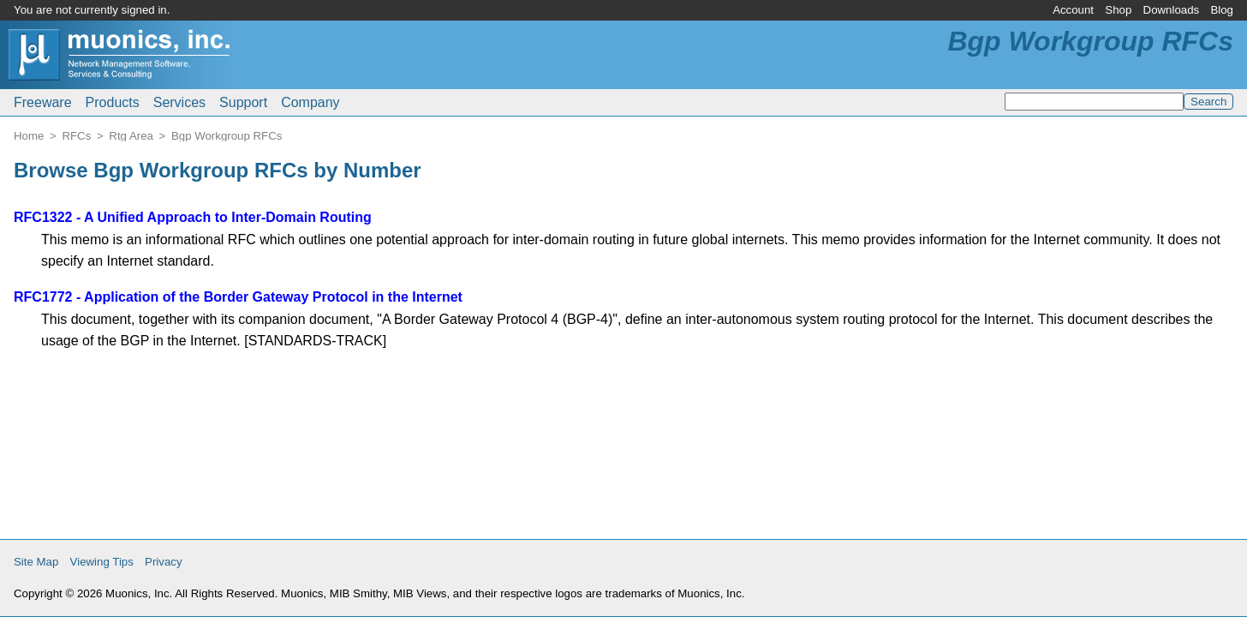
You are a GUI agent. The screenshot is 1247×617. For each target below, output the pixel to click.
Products (113, 102)
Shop (1118, 9)
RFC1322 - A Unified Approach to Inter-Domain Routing (193, 217)
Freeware (43, 102)
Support (243, 102)
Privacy (163, 561)
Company (310, 102)
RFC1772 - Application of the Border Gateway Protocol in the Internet (238, 297)
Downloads (1171, 9)
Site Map (36, 561)
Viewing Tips (102, 561)
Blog (1221, 9)
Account (1073, 9)
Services (179, 102)
